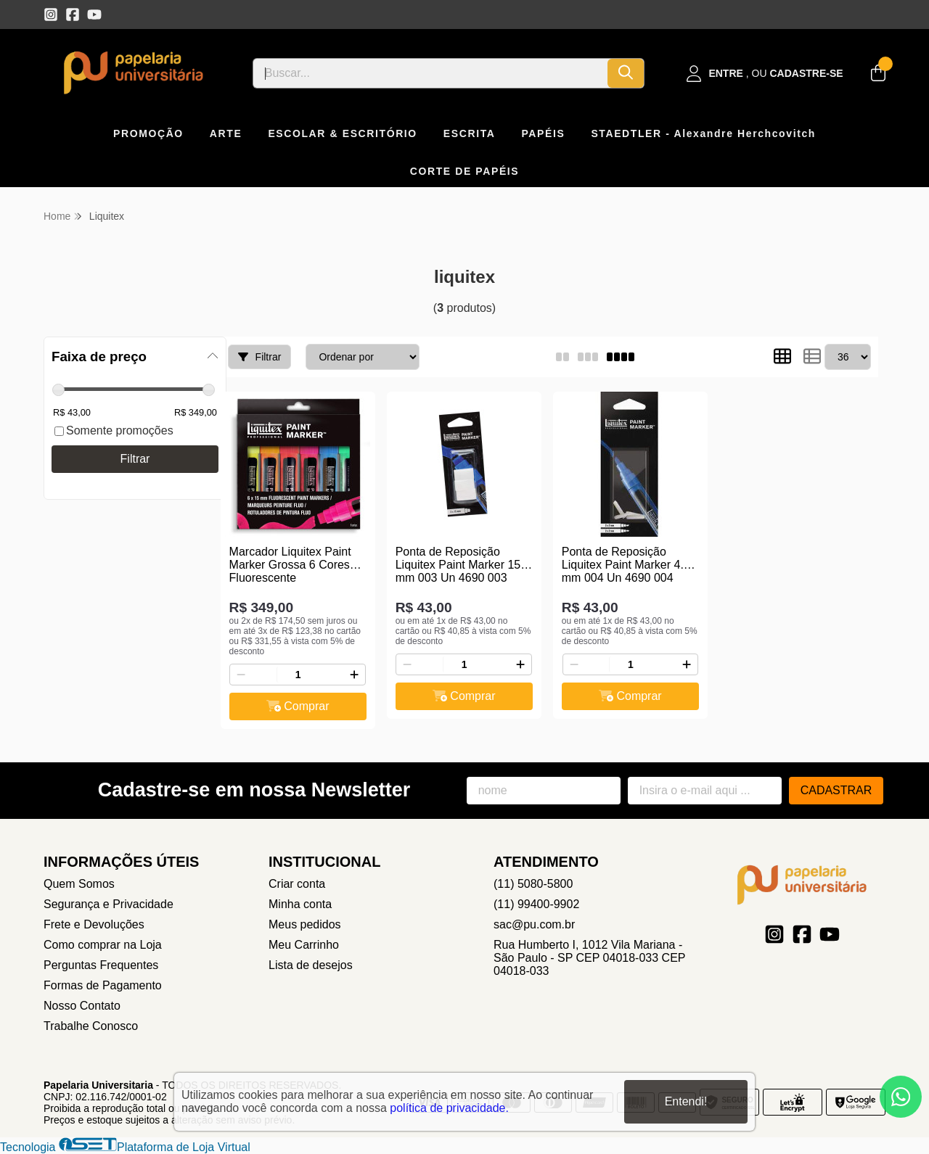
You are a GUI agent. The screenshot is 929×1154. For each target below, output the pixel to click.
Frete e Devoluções (94, 924)
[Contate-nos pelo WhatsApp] (901, 1097)
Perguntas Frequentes (101, 965)
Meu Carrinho (304, 945)
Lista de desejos (311, 965)
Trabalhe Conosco (91, 1026)
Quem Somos (79, 884)
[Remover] (241, 675)
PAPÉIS (543, 133)
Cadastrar (836, 790)
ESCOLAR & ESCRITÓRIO (342, 133)
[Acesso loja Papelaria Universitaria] (765, 73)
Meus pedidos (305, 924)
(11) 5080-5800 (533, 884)
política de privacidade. (449, 1108)
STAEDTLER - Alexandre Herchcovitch (703, 133)
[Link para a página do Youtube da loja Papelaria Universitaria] (94, 14)
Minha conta (300, 904)
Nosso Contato (82, 1006)
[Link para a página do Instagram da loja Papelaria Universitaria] (51, 14)
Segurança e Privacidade (108, 904)
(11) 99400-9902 (536, 904)
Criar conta (297, 884)
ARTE (226, 133)
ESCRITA (469, 133)
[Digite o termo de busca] (430, 73)
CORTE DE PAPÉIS (465, 171)
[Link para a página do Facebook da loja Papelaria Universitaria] (72, 14)
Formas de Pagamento (103, 985)
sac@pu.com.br (534, 924)
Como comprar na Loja (103, 945)
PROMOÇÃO (148, 133)
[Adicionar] (354, 675)
